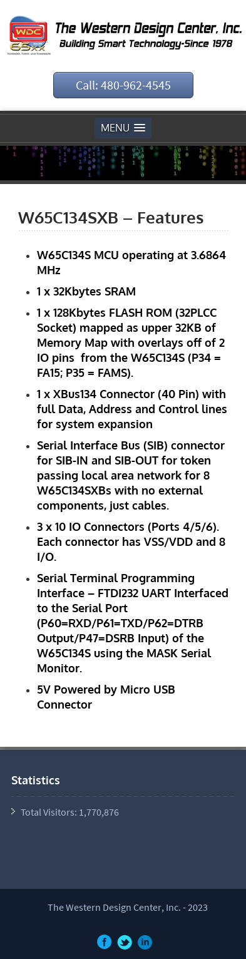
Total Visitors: (50, 812)
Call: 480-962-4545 (123, 85)
